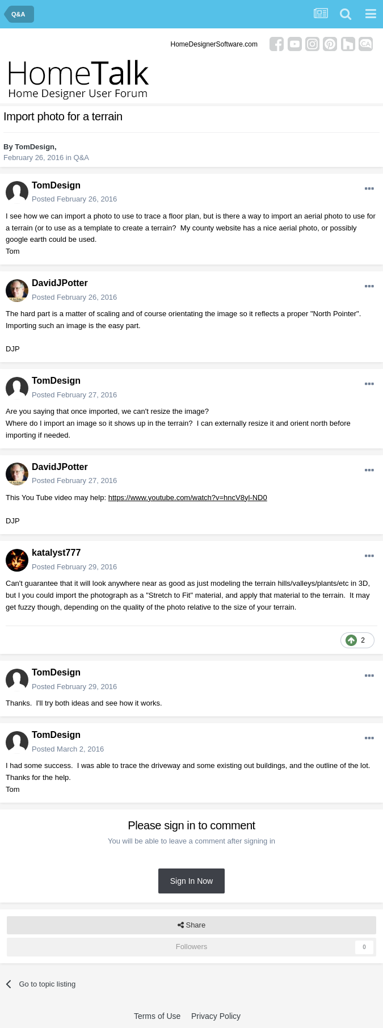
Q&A (81, 157)
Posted (74, 199)
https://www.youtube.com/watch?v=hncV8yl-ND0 (187, 497)
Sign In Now (191, 881)
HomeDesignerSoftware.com (214, 44)
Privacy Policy (216, 1016)
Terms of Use (157, 1016)
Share (191, 925)
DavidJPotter (60, 283)
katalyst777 (56, 552)
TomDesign (34, 146)
